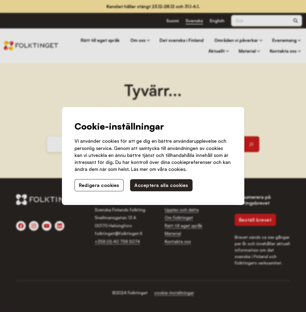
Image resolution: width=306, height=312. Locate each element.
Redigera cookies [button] (99, 185)
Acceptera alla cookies (161, 185)
